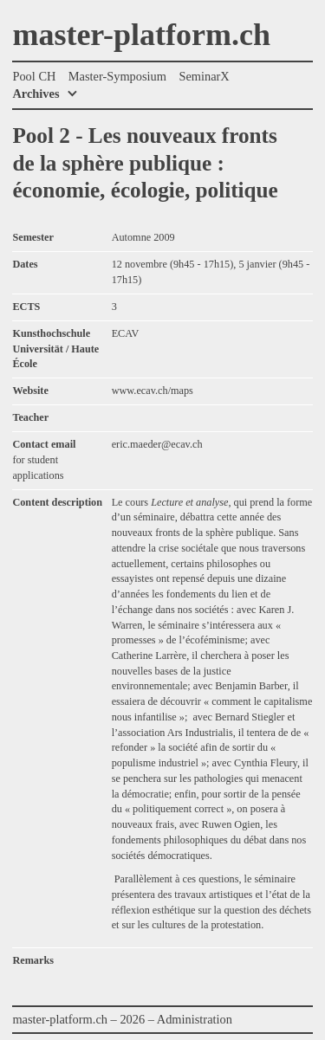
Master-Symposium (117, 76)
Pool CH (33, 76)
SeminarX (204, 76)
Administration (194, 1019)
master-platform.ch (141, 35)
